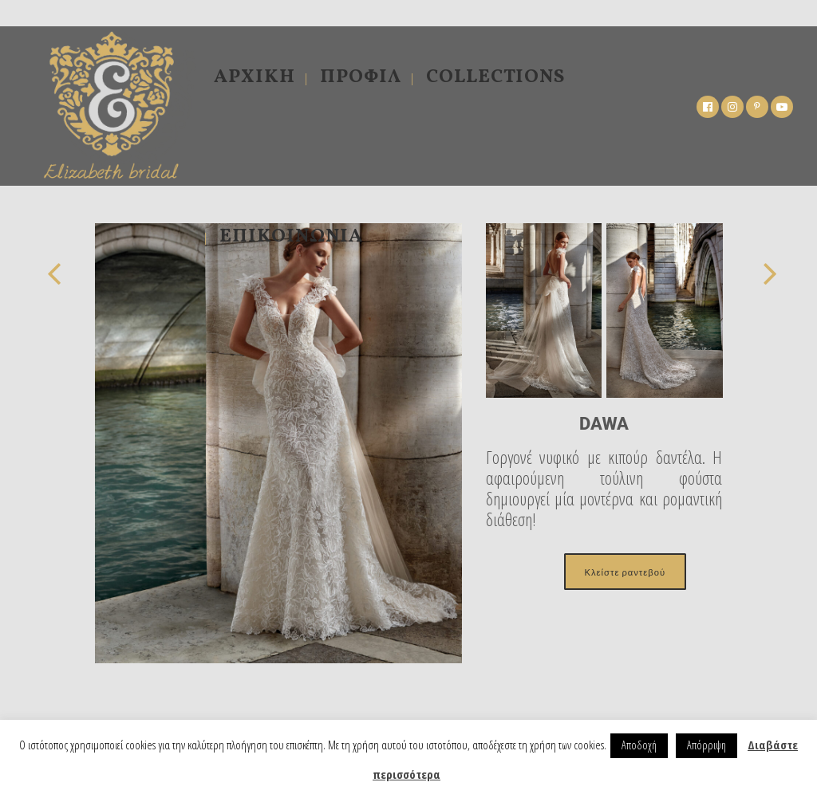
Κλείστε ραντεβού (625, 571)
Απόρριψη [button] (706, 745)
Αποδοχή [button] (639, 745)
